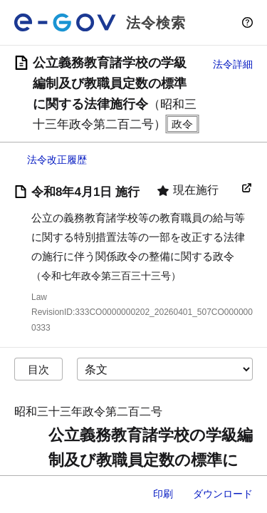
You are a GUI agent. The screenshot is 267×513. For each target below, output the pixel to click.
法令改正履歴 (57, 159)
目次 (38, 369)
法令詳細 (233, 64)
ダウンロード (223, 493)
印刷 (163, 493)
